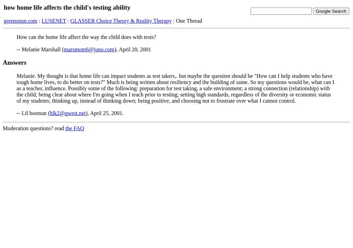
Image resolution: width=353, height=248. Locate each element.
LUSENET (54, 21)
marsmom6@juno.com (89, 49)
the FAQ (74, 128)
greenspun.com (20, 21)
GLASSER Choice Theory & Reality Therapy (121, 21)
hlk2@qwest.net (67, 113)
